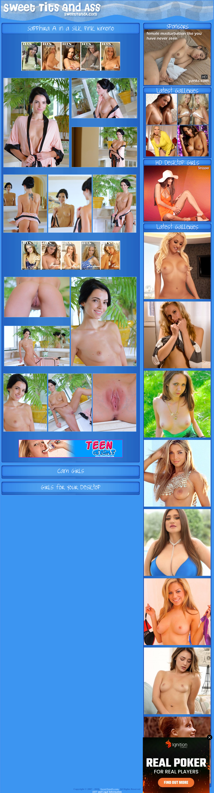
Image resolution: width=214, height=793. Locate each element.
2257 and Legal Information (107, 791)
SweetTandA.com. (109, 789)
